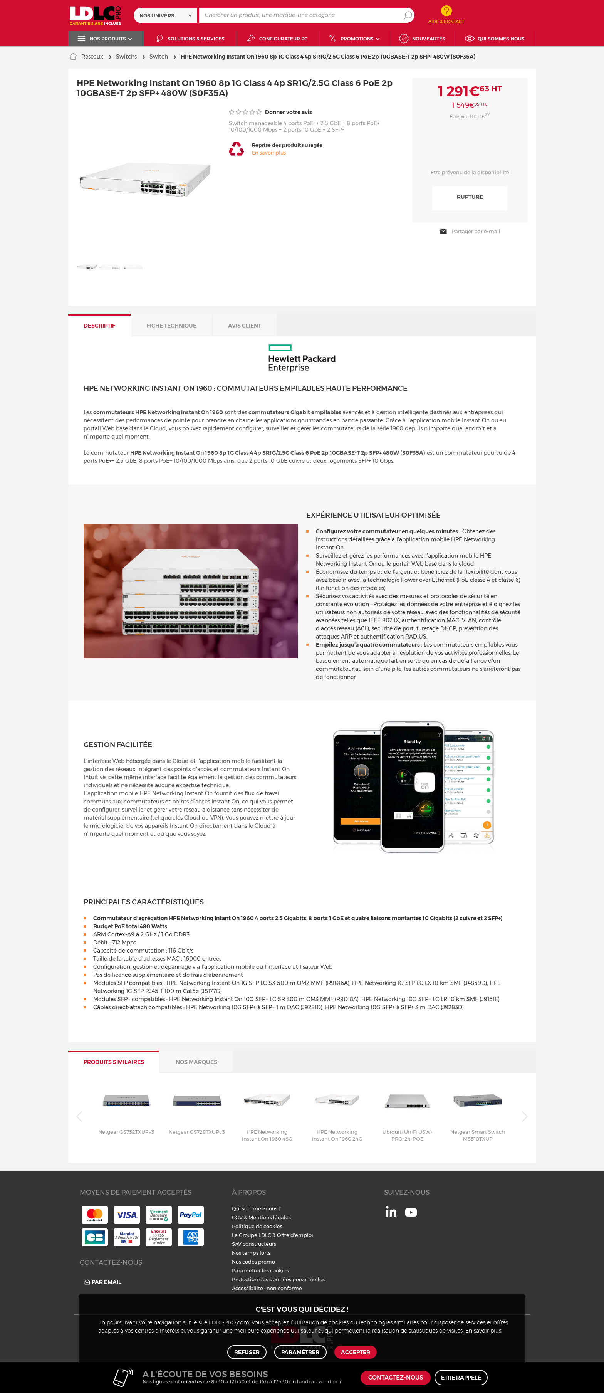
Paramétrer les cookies (260, 1270)
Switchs (126, 56)
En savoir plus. (483, 1329)
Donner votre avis (270, 112)
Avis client (244, 325)
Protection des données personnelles (278, 1279)
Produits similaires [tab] (114, 1062)
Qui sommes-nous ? (256, 1208)
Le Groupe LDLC (251, 1235)
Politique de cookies (257, 1226)
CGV (237, 1217)
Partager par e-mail (469, 231)
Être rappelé (461, 1377)
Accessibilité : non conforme (267, 1288)
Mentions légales (269, 1217)
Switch (158, 56)
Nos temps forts (251, 1253)
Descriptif (99, 325)
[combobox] (165, 15)
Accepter (354, 1351)
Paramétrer (300, 1351)
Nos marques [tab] (196, 1062)
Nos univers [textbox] (156, 15)
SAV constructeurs (254, 1244)
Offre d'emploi (295, 1235)
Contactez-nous (395, 1378)
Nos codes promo (253, 1262)
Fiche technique (171, 325)
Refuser (247, 1351)
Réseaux (92, 56)
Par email (102, 1282)
